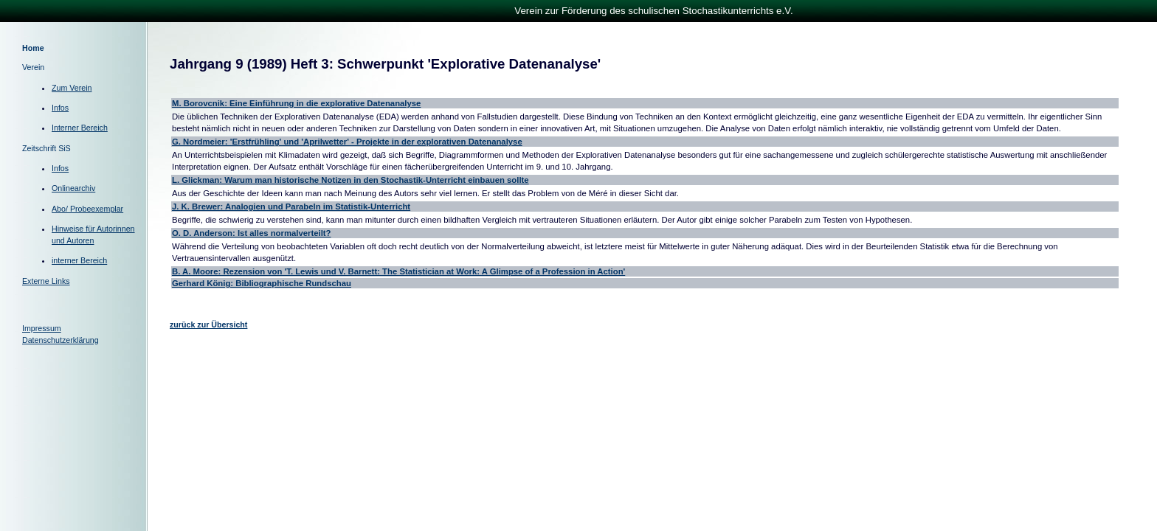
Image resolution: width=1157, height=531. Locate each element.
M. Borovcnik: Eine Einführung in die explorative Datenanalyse (296, 103)
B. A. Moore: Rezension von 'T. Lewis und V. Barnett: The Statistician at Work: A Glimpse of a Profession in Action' (398, 271)
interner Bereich (79, 260)
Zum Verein (72, 87)
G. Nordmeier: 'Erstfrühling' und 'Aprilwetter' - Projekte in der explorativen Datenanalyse (347, 141)
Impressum (41, 328)
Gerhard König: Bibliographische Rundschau (261, 283)
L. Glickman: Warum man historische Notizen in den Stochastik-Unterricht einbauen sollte (350, 180)
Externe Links (46, 281)
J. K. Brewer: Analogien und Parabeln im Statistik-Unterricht (291, 206)
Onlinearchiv (73, 188)
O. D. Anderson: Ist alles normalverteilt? (251, 233)
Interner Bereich (80, 127)
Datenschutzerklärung (60, 340)
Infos (60, 107)
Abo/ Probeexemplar (87, 208)
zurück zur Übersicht (208, 324)
